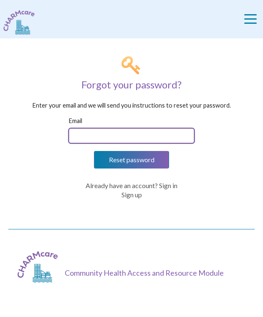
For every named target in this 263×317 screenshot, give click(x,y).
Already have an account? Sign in (131, 185)
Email (75, 120)
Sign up (131, 195)
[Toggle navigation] (252, 19)
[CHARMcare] (40, 267)
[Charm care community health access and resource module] (17, 22)
